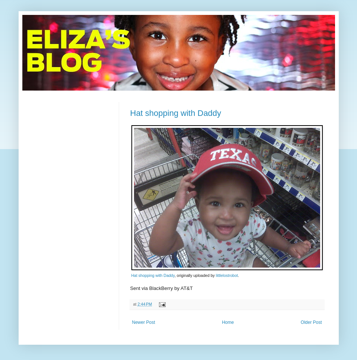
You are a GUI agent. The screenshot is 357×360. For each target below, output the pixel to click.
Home (228, 322)
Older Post (311, 322)
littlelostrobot (227, 275)
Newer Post (143, 322)
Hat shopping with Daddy (175, 113)
